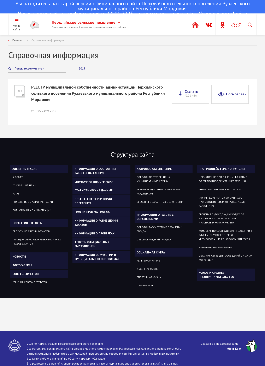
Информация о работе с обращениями (155, 217)
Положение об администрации (32, 201)
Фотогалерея (22, 265)
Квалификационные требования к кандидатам (159, 191)
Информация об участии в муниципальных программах (97, 257)
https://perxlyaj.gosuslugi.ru (216, 13)
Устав (15, 193)
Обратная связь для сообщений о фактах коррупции (225, 257)
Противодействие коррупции (222, 169)
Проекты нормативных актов (31, 231)
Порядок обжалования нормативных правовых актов (36, 241)
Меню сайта (16, 27)
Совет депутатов (25, 274)
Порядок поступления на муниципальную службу (153, 179)
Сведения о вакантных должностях (160, 201)
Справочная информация (47, 40)
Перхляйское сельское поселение (86, 22)
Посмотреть (236, 94)
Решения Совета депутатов (29, 282)
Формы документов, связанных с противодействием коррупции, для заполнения (222, 202)
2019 (82, 68)
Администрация (24, 169)
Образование (145, 285)
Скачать (191, 93)
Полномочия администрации (31, 210)
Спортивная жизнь (149, 277)
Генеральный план (24, 185)
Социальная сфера (151, 252)
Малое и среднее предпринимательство (216, 275)
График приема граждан (93, 212)
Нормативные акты (27, 223)
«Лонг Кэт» (234, 348)
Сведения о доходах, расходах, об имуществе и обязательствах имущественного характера (221, 218)
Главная (17, 40)
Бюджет (17, 177)
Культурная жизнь (148, 260)
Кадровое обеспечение (154, 169)
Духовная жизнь (147, 268)
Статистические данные (94, 190)
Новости (19, 256)
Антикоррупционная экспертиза (220, 189)
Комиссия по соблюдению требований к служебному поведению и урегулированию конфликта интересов (225, 235)
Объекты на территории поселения (93, 201)
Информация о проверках (94, 233)
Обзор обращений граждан (154, 239)
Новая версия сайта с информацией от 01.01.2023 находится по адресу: (132, 9)
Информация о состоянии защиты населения (95, 171)
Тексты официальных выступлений (92, 244)
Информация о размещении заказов (96, 223)
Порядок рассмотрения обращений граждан (159, 229)
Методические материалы (215, 247)
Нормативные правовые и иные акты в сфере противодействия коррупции (223, 179)
